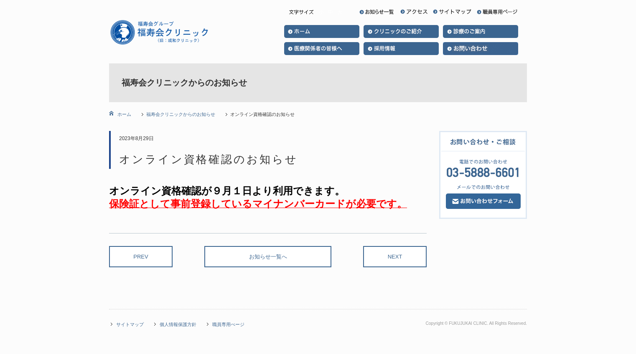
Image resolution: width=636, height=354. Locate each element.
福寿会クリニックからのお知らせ (180, 114)
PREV (140, 257)
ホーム (123, 114)
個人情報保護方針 (178, 324)
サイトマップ (130, 324)
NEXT (395, 257)
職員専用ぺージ (228, 324)
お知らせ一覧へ (268, 257)
